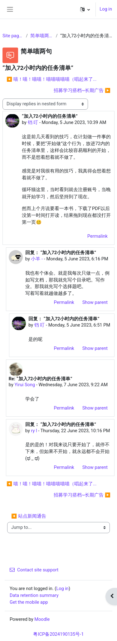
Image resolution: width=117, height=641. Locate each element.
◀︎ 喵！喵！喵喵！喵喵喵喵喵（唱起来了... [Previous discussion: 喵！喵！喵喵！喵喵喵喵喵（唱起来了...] (51, 79)
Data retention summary (34, 595)
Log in (106, 9)
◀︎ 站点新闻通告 (28, 516)
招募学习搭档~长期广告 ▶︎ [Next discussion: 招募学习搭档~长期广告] (82, 90)
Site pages (12, 36)
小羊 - (37, 259)
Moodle (42, 619)
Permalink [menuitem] (97, 236)
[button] (85, 9)
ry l (34, 430)
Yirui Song (24, 384)
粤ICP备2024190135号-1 (58, 634)
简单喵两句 (41, 36)
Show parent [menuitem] (95, 302)
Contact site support (34, 570)
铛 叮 (33, 122)
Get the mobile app (29, 602)
